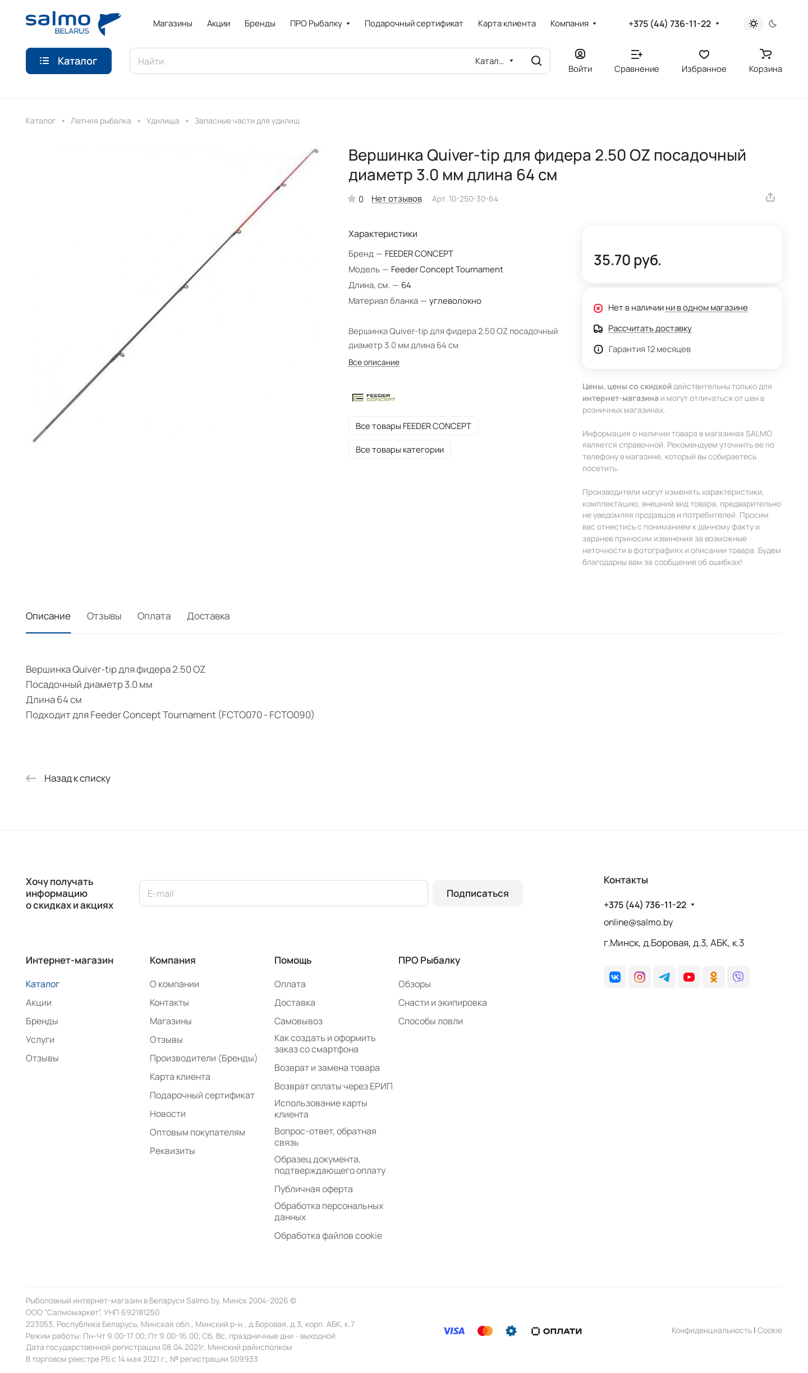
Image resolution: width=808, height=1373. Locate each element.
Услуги (40, 1039)
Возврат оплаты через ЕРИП (333, 1086)
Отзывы (104, 615)
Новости (168, 1113)
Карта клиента (180, 1076)
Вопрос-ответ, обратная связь (325, 1136)
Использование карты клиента (321, 1108)
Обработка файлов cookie (328, 1235)
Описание (48, 615)
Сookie (770, 1330)
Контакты (169, 1002)
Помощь (292, 960)
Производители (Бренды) (204, 1058)
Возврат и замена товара (327, 1067)
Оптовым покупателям (197, 1132)
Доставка (208, 615)
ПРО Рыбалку (429, 960)
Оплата (154, 615)
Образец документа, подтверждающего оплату (329, 1164)
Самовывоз (298, 1021)
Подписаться (478, 893)
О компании (174, 984)
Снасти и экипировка (442, 1002)
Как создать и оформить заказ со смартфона (325, 1043)
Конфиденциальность (712, 1330)
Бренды (42, 1021)
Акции (39, 1002)
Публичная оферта (313, 1189)
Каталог (42, 984)
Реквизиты (172, 1150)
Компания (173, 960)
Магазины (171, 1021)
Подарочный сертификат (202, 1095)
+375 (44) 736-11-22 (669, 24)
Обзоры (414, 984)
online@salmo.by (638, 922)
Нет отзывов (396, 198)
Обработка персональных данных (328, 1211)
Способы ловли (430, 1021)
